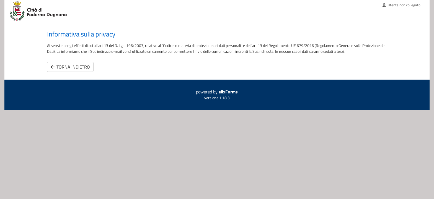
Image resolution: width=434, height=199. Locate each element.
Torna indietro (70, 67)
